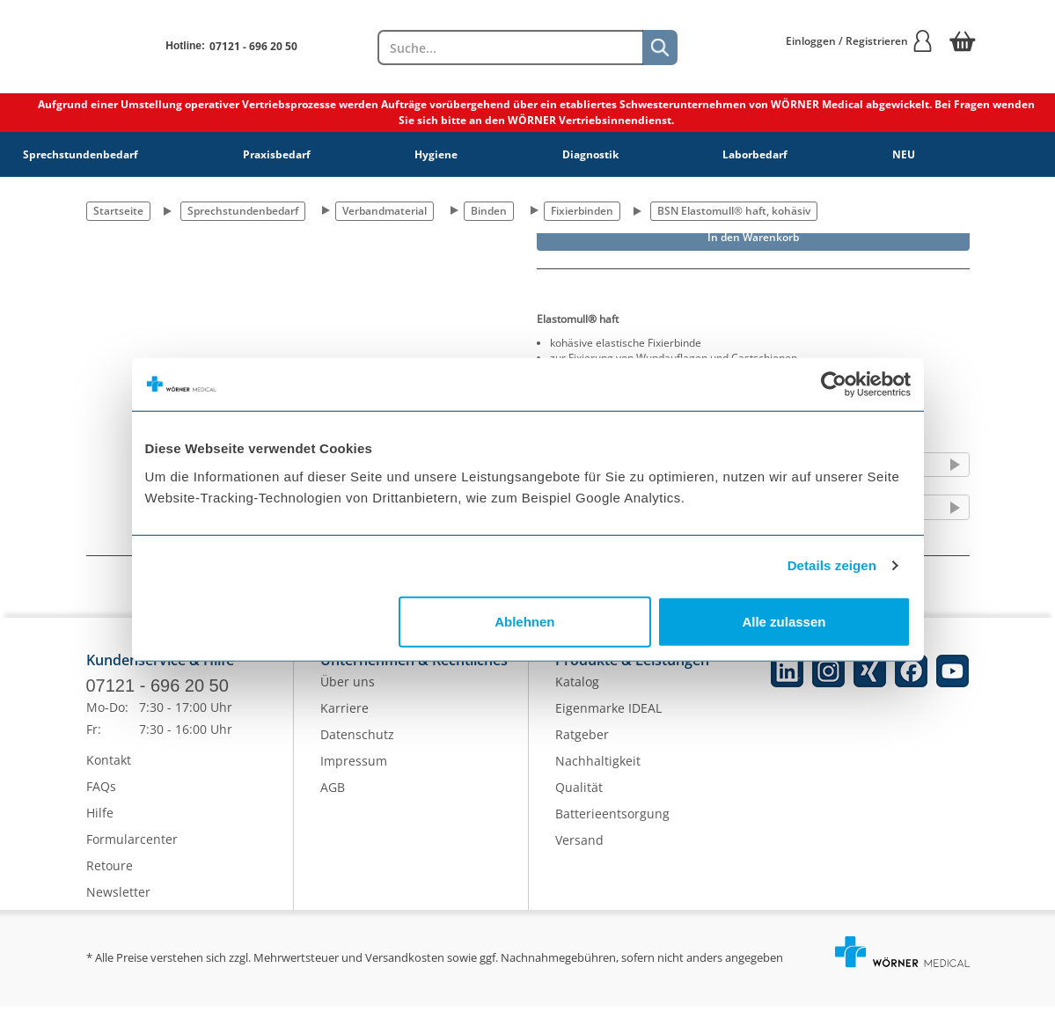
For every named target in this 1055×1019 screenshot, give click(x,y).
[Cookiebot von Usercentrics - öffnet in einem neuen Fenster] (834, 384)
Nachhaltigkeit (598, 774)
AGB (332, 800)
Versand (579, 853)
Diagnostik (590, 154)
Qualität (579, 800)
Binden (489, 210)
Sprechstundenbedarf (80, 154)
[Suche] (660, 47)
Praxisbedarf (277, 154)
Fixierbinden (582, 210)
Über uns (347, 694)
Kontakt (108, 772)
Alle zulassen (783, 620)
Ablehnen (524, 620)
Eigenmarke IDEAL (608, 721)
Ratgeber (582, 747)
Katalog (577, 694)
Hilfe (100, 825)
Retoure (109, 877)
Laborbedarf (755, 154)
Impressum (353, 774)
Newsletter (118, 904)
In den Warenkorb (753, 237)
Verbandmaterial (384, 210)
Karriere (344, 721)
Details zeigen (832, 565)
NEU (903, 154)
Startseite (118, 210)
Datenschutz (357, 747)
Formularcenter (132, 851)
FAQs (101, 798)
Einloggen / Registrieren (860, 41)
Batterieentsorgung (612, 826)
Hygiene (436, 154)
